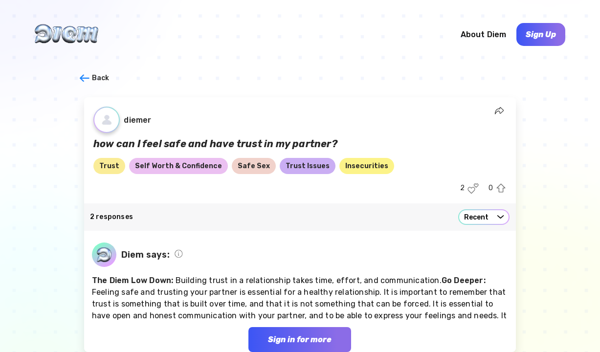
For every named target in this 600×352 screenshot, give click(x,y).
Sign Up (541, 34)
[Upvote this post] (501, 188)
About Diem (484, 34)
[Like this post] (473, 188)
